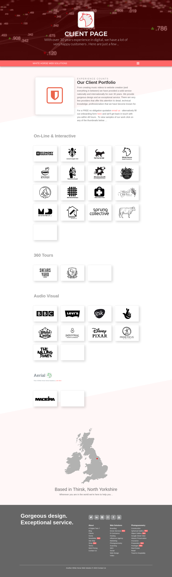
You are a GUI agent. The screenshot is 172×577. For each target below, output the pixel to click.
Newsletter (92, 538)
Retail (133, 551)
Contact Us (93, 551)
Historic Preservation (138, 538)
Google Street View (138, 536)
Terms (91, 546)
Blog (90, 531)
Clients (91, 533)
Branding (113, 528)
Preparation (135, 543)
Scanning (113, 546)
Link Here (58, 380)
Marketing (113, 541)
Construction (136, 528)
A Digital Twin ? (94, 528)
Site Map (92, 541)
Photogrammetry (116, 543)
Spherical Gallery (137, 531)
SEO (111, 548)
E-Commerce (115, 533)
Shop (90, 543)
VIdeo (112, 555)
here (99, 114)
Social (112, 551)
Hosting (113, 536)
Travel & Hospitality (138, 553)
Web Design (114, 553)
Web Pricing (93, 548)
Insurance (135, 541)
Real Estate (135, 548)
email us (116, 110)
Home (91, 536)
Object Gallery (136, 533)
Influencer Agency (116, 538)
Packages (135, 546)
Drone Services (115, 531)
